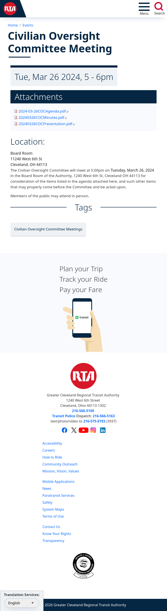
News (46, 488)
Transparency (53, 540)
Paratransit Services (58, 495)
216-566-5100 (83, 410)
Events (27, 25)
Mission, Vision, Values (60, 471)
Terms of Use (53, 516)
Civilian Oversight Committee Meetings (48, 229)
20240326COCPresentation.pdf (46, 123)
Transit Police (63, 416)
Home (13, 25)
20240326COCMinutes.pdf (42, 117)
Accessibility (52, 443)
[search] (158, 6)
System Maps (53, 509)
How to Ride (52, 457)
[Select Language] (21, 603)
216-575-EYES (94, 421)
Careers (48, 450)
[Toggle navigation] (144, 8)
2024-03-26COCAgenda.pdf (43, 111)
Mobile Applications (58, 481)
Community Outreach (60, 464)
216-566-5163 (104, 416)
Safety (47, 502)
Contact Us (51, 526)
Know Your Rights (56, 533)
